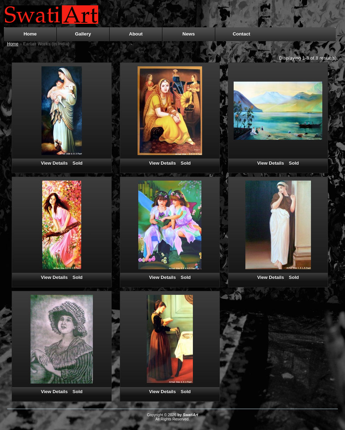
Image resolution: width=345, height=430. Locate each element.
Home (30, 34)
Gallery (83, 34)
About (136, 34)
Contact (241, 34)
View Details (54, 163)
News (189, 34)
